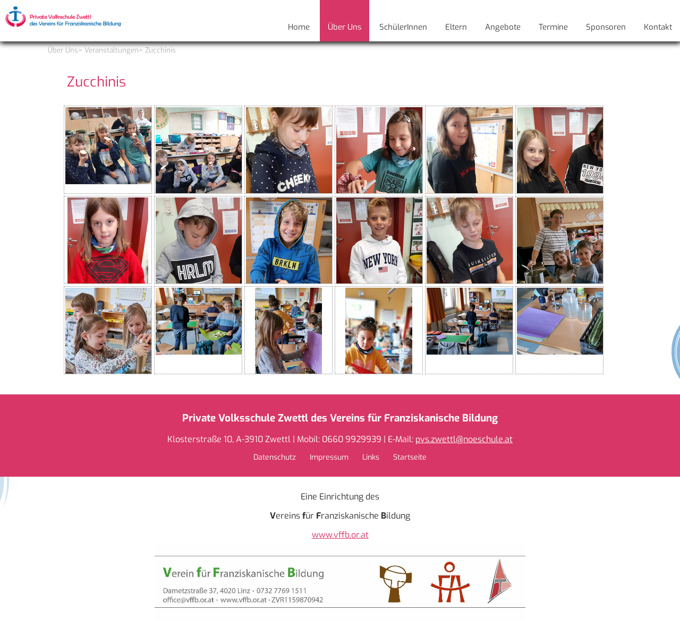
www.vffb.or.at (340, 534)
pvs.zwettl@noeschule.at (464, 439)
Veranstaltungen (111, 50)
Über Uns (63, 50)
